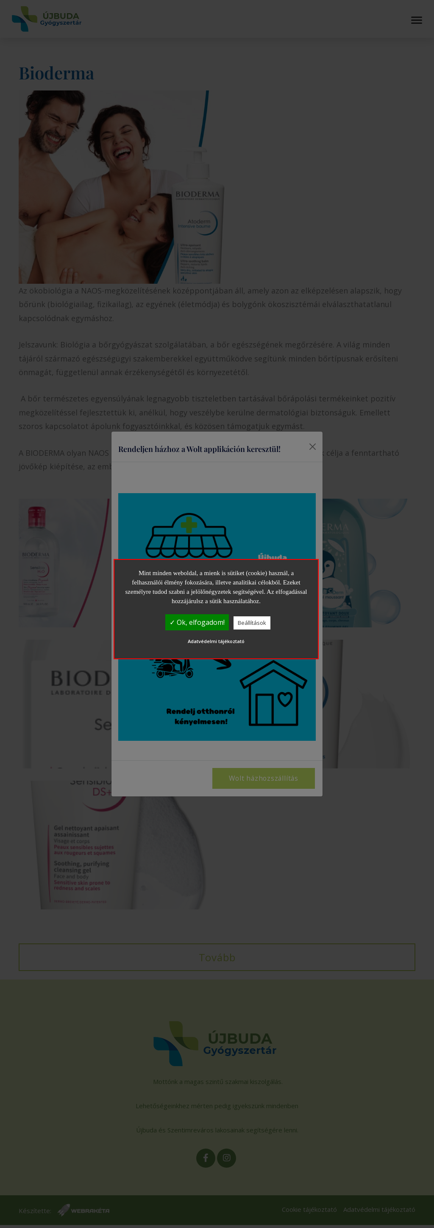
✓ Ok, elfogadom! (197, 622)
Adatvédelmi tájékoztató (216, 641)
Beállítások (252, 623)
